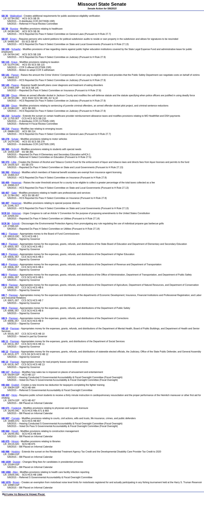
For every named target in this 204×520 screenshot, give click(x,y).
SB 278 (5, 139)
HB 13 (4, 362)
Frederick (16, 408)
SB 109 (5, 49)
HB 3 (4, 254)
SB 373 (5, 162)
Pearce (15, 85)
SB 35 (4, 16)
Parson (15, 75)
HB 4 (4, 264)
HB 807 (5, 418)
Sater (14, 193)
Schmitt (15, 149)
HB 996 (5, 451)
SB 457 (5, 193)
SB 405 (5, 182)
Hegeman (16, 182)
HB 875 (5, 441)
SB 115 (5, 62)
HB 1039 (6, 462)
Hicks (14, 395)
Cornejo (15, 418)
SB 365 (5, 149)
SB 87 (4, 39)
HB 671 (5, 408)
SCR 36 (5, 223)
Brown (16, 482)
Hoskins (15, 451)
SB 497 (5, 203)
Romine (14, 28)
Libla (13, 162)
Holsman (16, 213)
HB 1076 (6, 482)
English (15, 385)
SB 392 (5, 172)
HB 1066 (6, 472)
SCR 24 (5, 213)
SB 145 (5, 85)
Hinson (15, 441)
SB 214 (5, 129)
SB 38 (4, 28)
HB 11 (4, 341)
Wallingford (16, 16)
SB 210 (5, 116)
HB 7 (4, 295)
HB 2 (4, 244)
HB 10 (4, 328)
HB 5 (4, 274)
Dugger (16, 462)
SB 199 (5, 95)
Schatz (15, 139)
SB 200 (5, 105)
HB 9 (4, 318)
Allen (15, 472)
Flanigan (13, 234)
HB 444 (5, 385)
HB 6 (4, 285)
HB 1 (4, 234)
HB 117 (5, 372)
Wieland (15, 172)
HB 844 (5, 431)
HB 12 (4, 351)
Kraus (14, 62)
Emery (13, 39)
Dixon (14, 95)
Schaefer (16, 49)
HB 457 (5, 395)
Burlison (15, 372)
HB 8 (4, 308)
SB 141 (5, 75)
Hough (14, 431)
